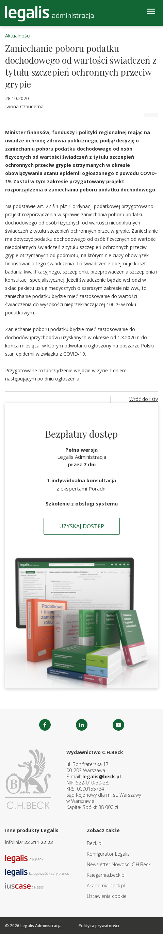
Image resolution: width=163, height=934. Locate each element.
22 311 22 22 (38, 842)
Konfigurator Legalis (108, 854)
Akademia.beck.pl (106, 885)
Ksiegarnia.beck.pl (106, 875)
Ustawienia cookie (107, 896)
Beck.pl (94, 843)
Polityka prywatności (99, 926)
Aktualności (17, 35)
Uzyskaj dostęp (81, 526)
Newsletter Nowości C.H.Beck (119, 864)
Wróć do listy (143, 399)
